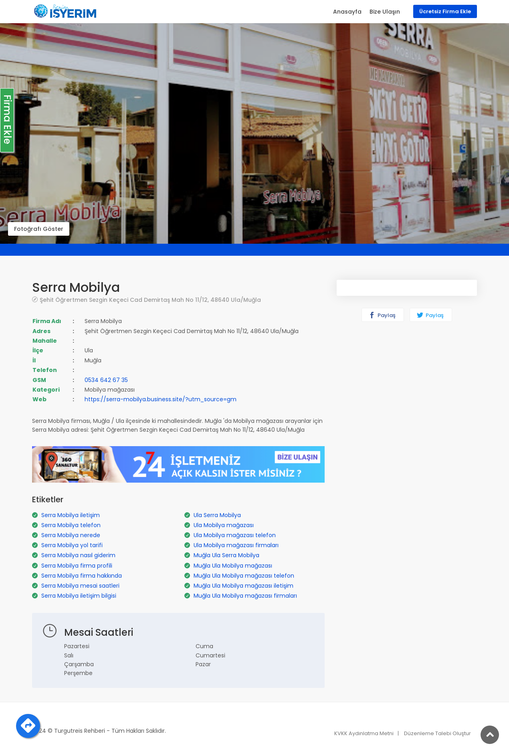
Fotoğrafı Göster (38, 229)
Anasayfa (347, 12)
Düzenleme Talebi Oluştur (437, 733)
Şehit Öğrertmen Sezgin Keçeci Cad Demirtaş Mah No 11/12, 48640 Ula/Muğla (150, 300)
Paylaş (382, 315)
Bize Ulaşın (385, 12)
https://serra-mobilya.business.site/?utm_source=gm (160, 399)
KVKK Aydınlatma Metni (364, 733)
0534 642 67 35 (106, 380)
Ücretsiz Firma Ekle (445, 11)
